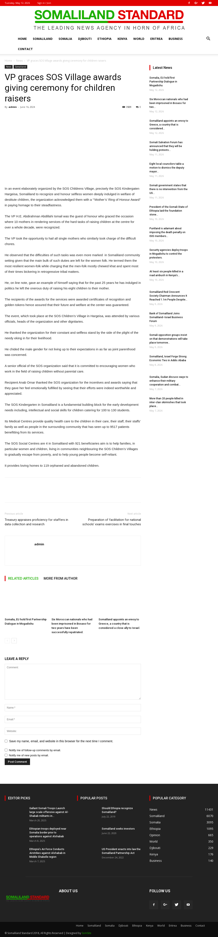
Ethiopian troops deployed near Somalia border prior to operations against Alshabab (47, 832)
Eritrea (156, 39)
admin (13, 106)
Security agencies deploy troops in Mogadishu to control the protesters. (168, 253)
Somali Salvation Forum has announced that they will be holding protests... (166, 146)
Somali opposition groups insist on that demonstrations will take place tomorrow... (168, 339)
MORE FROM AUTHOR (60, 578)
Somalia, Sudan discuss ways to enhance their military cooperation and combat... (168, 380)
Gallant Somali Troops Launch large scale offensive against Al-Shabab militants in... (49, 812)
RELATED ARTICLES (23, 578)
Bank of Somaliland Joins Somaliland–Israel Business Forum (166, 317)
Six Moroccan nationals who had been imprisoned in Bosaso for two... (168, 103)
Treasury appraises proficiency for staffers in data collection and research (36, 522)
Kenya (122, 39)
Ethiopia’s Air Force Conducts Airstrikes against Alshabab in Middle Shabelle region (47, 853)
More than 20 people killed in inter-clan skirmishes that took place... (167, 402)
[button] (208, 39)
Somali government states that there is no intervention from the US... (168, 189)
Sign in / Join (44, 2)
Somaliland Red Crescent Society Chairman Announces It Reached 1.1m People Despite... (168, 295)
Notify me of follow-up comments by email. (35, 750)
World (138, 39)
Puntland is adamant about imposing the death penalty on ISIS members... (167, 232)
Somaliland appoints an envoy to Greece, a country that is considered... (168, 124)
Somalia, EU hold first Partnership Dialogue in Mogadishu (163, 81)
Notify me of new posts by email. (29, 755)
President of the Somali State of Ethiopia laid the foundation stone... (168, 210)
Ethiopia (105, 39)
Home (22, 39)
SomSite (86, 933)
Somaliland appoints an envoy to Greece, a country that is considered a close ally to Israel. (119, 623)
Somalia (65, 39)
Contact (25, 49)
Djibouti (85, 39)
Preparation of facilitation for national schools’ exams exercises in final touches (111, 522)
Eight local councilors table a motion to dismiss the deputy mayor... (166, 167)
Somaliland (43, 39)
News (19, 60)
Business (176, 39)
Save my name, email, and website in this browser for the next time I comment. (61, 741)
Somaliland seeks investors (118, 828)
